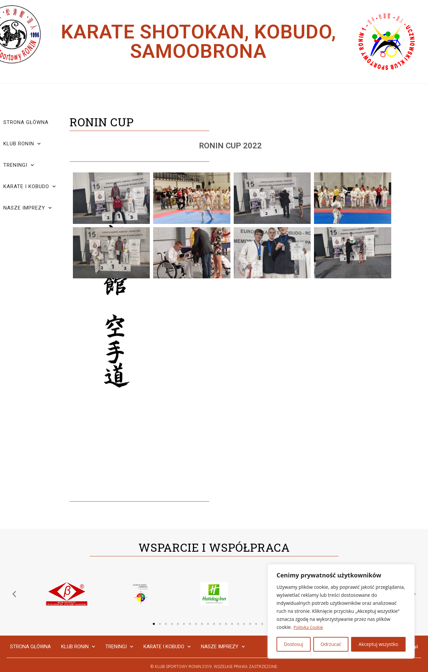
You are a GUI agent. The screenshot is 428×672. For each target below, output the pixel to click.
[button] (154, 624)
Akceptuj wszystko (378, 644)
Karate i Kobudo (29, 186)
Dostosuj (293, 644)
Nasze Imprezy (27, 208)
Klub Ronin (22, 144)
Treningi (18, 165)
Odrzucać (331, 644)
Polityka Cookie (310, 627)
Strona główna (25, 122)
